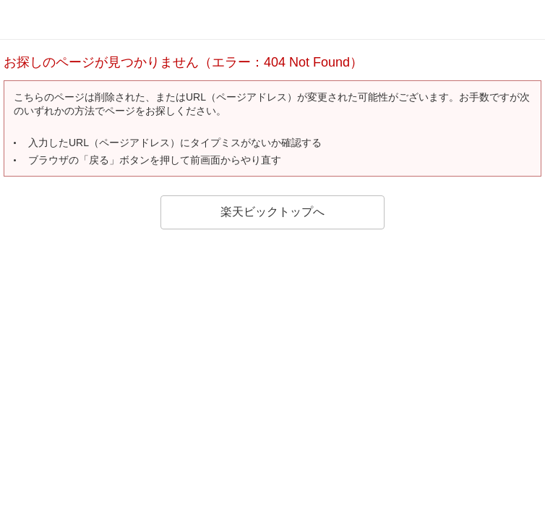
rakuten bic (57, 19)
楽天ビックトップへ (272, 212)
